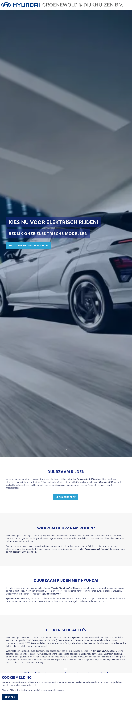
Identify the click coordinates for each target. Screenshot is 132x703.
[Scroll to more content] (66, 449)
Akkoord (10, 697)
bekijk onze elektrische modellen (28, 245)
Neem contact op (65, 497)
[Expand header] (128, 5)
